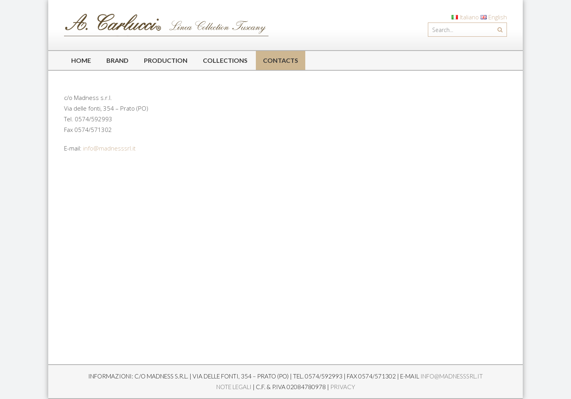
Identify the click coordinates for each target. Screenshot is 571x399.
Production (165, 60)
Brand (117, 60)
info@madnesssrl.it (109, 148)
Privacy (342, 386)
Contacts (280, 60)
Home (81, 60)
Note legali (233, 386)
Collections (225, 60)
